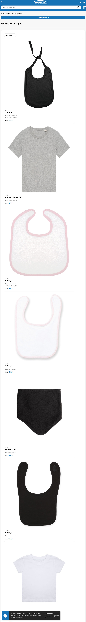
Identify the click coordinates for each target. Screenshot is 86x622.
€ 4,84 (9, 88)
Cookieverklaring (49, 603)
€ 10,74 (49, 297)
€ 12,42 (49, 349)
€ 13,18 (49, 401)
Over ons (46, 574)
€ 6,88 (49, 140)
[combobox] (38, 7)
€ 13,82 (9, 505)
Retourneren (4, 603)
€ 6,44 (9, 142)
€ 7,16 (49, 194)
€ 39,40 (9, 557)
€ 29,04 (49, 505)
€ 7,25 (49, 86)
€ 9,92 (49, 246)
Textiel (8, 13)
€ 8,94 (9, 194)
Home (2, 13)
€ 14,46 (49, 451)
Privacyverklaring (49, 605)
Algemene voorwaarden (50, 600)
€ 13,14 (9, 399)
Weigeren (57, 615)
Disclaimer (47, 608)
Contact (3, 600)
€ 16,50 (9, 453)
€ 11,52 (9, 297)
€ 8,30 (9, 246)
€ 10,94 (9, 349)
